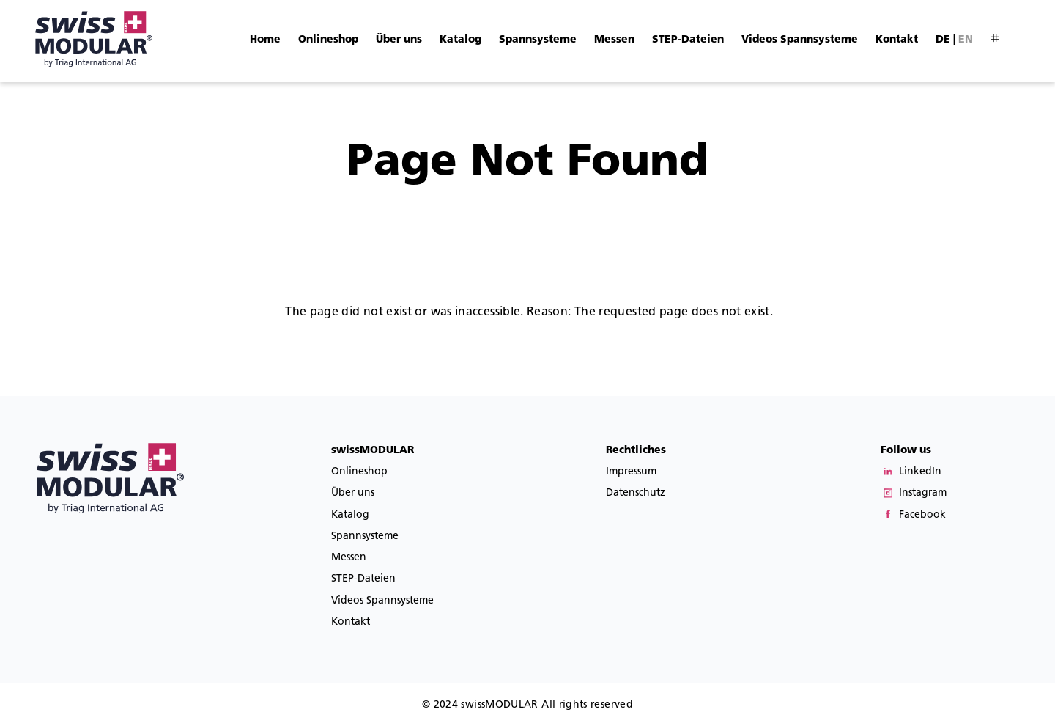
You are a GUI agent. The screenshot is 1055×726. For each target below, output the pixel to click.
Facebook (922, 514)
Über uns (399, 39)
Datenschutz (635, 492)
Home (265, 39)
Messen (614, 39)
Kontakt (897, 39)
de (943, 39)
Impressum (631, 471)
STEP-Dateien (688, 39)
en (965, 39)
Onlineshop (328, 39)
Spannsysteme (538, 39)
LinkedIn (920, 471)
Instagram (923, 492)
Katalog (460, 39)
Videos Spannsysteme (799, 39)
